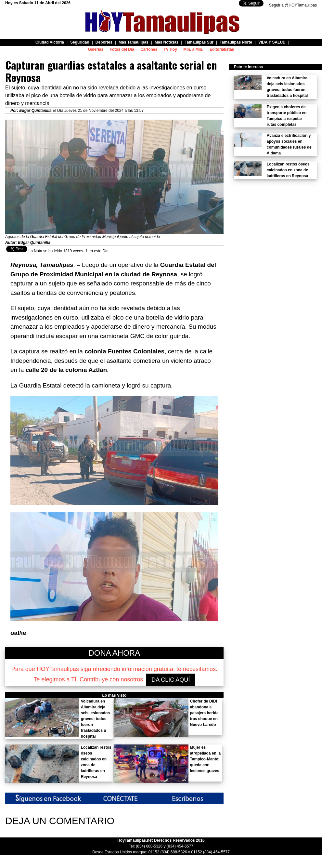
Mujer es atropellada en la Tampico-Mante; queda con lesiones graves (205, 759)
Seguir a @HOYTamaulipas (293, 5)
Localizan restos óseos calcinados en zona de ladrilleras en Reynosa (288, 170)
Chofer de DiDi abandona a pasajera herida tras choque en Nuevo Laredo (204, 713)
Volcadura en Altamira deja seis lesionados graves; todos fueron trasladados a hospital (95, 719)
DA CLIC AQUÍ (170, 680)
